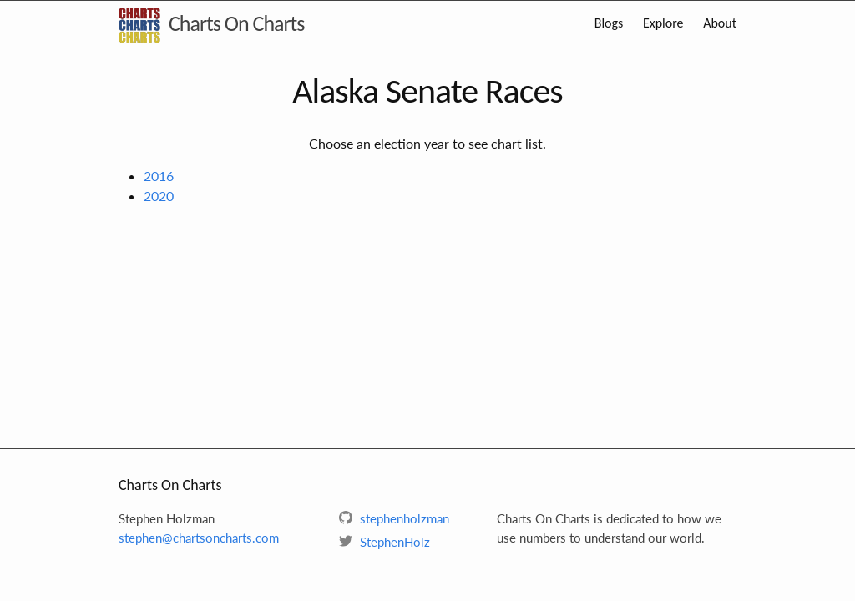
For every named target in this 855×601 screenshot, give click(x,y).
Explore (663, 23)
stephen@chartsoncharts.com (199, 537)
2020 (159, 196)
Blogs (609, 23)
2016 (159, 176)
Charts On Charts (236, 23)
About (719, 23)
